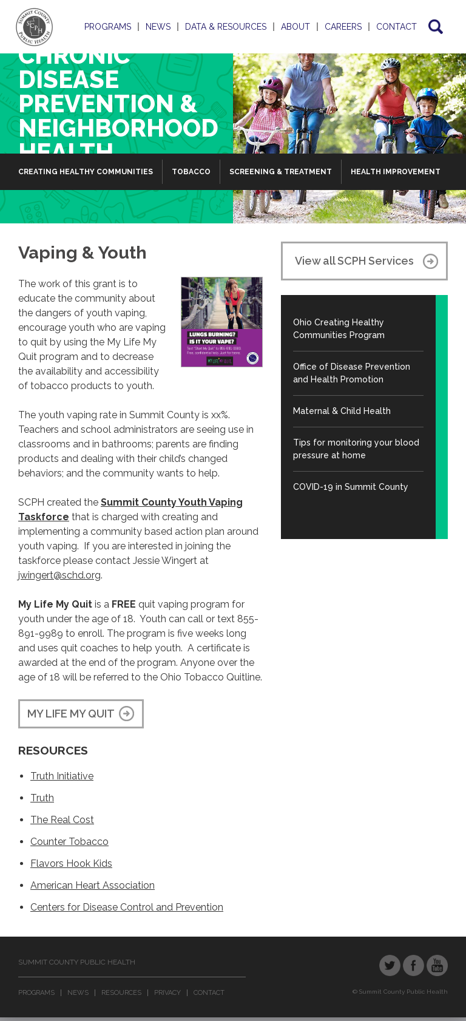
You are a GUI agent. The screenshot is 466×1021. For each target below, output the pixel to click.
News (158, 27)
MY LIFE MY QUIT (71, 713)
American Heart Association (92, 885)
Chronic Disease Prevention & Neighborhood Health (118, 103)
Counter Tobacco (69, 841)
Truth (42, 798)
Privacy (167, 992)
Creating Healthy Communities (85, 172)
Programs (107, 27)
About (295, 27)
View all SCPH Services (354, 260)
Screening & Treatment (280, 172)
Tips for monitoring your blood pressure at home (356, 449)
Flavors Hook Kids (71, 863)
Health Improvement (396, 172)
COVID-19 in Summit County (350, 487)
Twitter (389, 965)
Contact (396, 27)
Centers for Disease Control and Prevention (126, 907)
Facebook (413, 965)
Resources (121, 992)
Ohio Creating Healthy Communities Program (339, 328)
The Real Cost (62, 820)
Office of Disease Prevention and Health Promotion (351, 373)
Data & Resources (225, 27)
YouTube (437, 965)
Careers (343, 27)
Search (435, 26)
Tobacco (191, 172)
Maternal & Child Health (342, 411)
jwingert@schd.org (59, 575)
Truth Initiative (61, 776)
